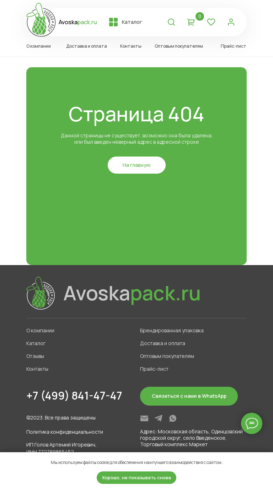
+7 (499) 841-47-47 (74, 395)
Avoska (78, 22)
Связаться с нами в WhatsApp (189, 395)
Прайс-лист (233, 46)
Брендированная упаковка (172, 330)
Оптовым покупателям (179, 46)
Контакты (130, 46)
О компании (38, 46)
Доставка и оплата (86, 46)
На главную (137, 165)
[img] (144, 418)
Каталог (132, 22)
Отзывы (35, 356)
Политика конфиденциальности (64, 431)
